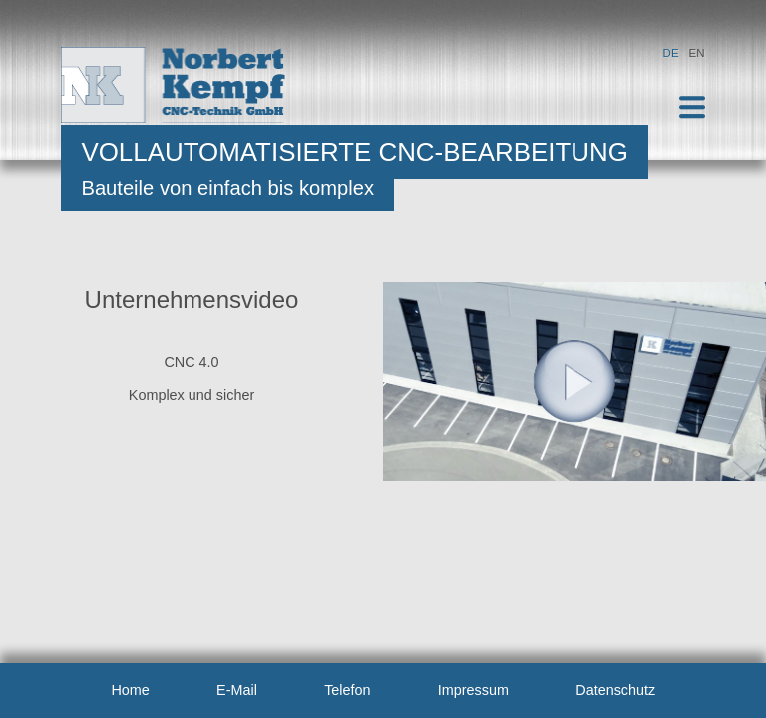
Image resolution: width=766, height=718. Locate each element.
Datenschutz (615, 690)
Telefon (347, 690)
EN (697, 53)
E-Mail (236, 690)
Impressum (473, 690)
